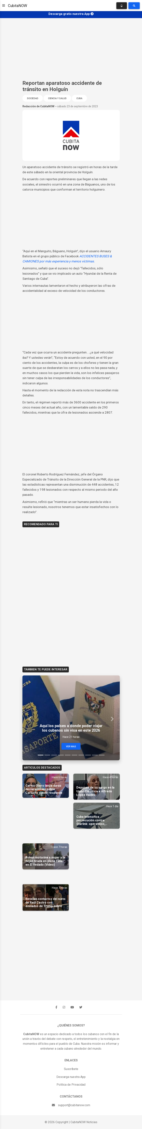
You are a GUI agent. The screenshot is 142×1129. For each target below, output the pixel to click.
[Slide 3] (54, 755)
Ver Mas (71, 746)
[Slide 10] (101, 755)
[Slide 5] (68, 755)
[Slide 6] (74, 755)
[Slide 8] (88, 755)
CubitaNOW (17, 5)
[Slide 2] (47, 755)
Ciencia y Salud (57, 98)
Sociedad (32, 98)
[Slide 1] (40, 755)
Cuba (79, 98)
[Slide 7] (81, 755)
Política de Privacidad (71, 1084)
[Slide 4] (61, 755)
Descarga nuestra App (71, 1077)
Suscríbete (71, 1069)
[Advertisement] (71, 49)
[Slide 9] (95, 755)
